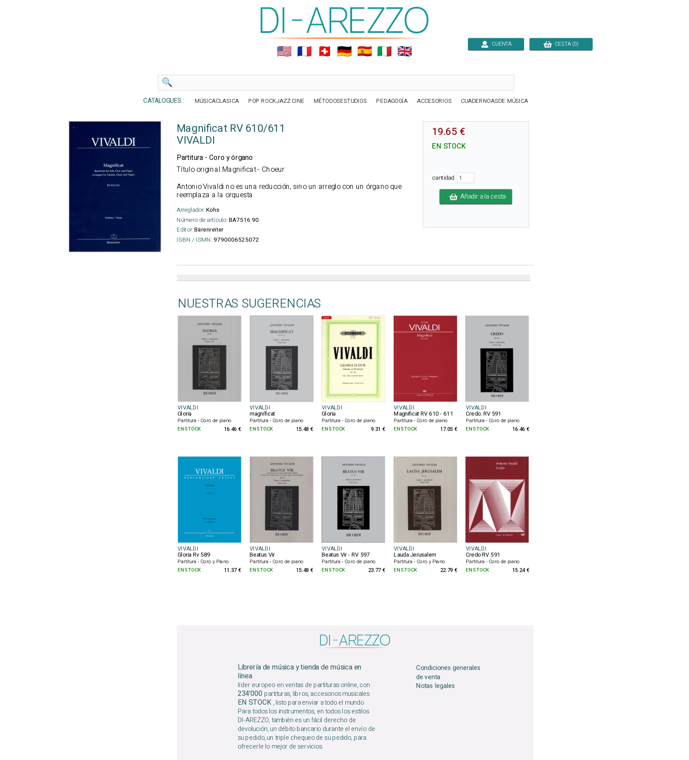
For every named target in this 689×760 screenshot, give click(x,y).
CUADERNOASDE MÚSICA (494, 101)
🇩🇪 (344, 51)
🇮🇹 (384, 51)
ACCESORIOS (434, 101)
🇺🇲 (284, 51)
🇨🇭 (324, 51)
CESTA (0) (561, 44)
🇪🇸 (364, 51)
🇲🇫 (304, 51)
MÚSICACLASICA (217, 101)
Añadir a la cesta (475, 197)
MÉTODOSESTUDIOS (340, 101)
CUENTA (496, 44)
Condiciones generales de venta (448, 672)
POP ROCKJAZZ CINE (276, 101)
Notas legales (435, 686)
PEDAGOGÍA (392, 101)
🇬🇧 (404, 51)
